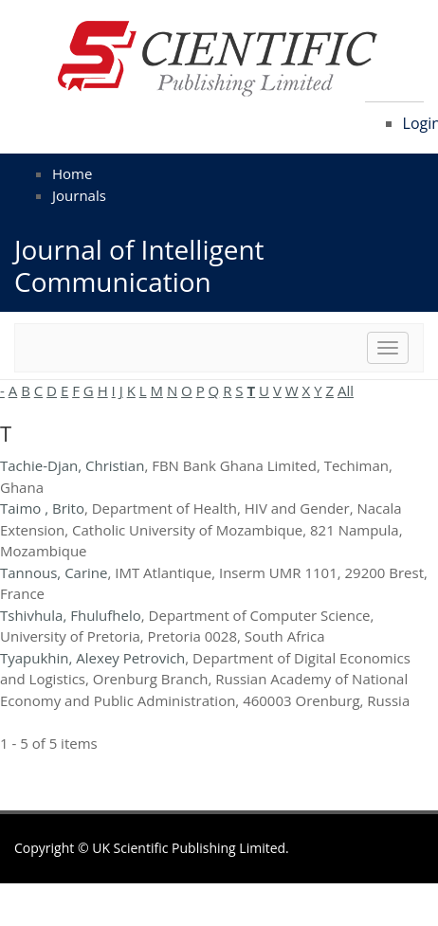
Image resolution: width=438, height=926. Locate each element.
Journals (79, 195)
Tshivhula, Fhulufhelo (70, 615)
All (346, 390)
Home (72, 173)
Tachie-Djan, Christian (72, 465)
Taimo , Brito (42, 508)
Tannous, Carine (53, 572)
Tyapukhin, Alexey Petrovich (92, 657)
